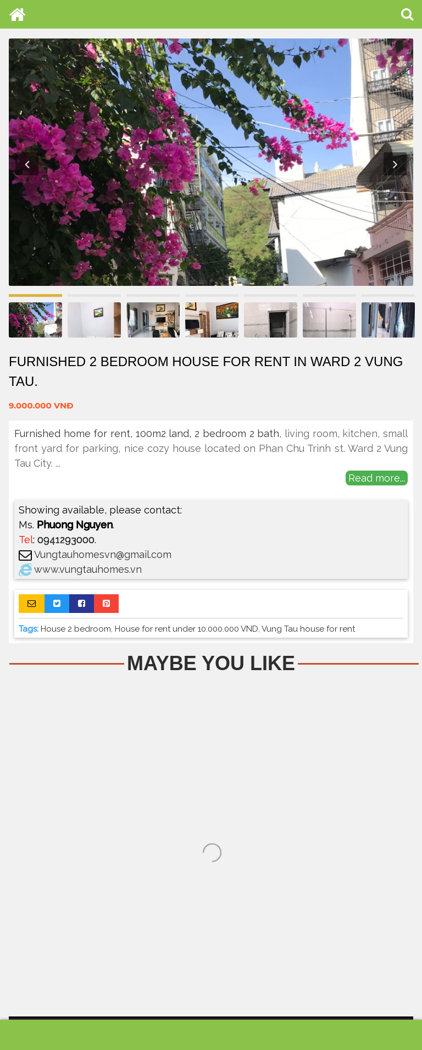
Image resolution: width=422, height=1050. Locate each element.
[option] (211, 162)
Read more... (376, 478)
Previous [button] (26, 163)
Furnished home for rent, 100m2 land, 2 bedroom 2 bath (146, 433)
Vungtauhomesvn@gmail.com (102, 554)
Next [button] (395, 163)
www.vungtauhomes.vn (88, 569)
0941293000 (66, 539)
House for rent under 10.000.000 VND (186, 629)
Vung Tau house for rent (308, 629)
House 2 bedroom (76, 629)
